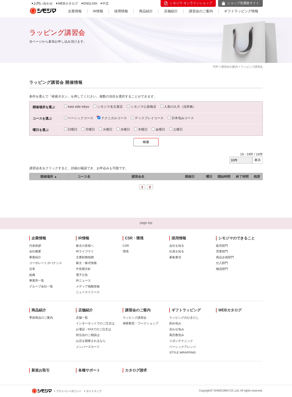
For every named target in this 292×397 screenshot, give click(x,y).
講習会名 (138, 176)
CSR (126, 245)
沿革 (32, 269)
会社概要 (35, 251)
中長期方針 (83, 269)
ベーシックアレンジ (182, 346)
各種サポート (89, 370)
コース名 (84, 176)
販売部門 (222, 245)
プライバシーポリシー (68, 391)
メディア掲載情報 (88, 286)
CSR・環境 (134, 238)
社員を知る (176, 251)
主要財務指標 (85, 257)
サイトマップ (93, 391)
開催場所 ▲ (48, 176)
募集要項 (175, 257)
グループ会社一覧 (41, 286)
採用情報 (121, 11)
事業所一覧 (36, 280)
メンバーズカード (88, 346)
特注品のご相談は (88, 335)
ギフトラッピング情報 (241, 11)
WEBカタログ (68, 3)
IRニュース (83, 280)
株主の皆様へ (85, 245)
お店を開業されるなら (91, 341)
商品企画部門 (225, 257)
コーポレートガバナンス (45, 263)
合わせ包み (176, 329)
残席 (257, 176)
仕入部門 (222, 263)
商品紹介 (146, 11)
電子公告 (82, 275)
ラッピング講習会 (134, 317)
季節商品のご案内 (41, 317)
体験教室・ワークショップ (140, 323)
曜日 (209, 176)
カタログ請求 (136, 370)
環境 (126, 251)
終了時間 (242, 176)
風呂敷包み (176, 335)
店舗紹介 (171, 11)
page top (146, 223)
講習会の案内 (229, 66)
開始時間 (224, 176)
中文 (105, 3)
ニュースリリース (88, 292)
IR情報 (98, 11)
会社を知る (176, 245)
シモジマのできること (236, 238)
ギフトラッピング (186, 310)
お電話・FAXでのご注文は (93, 329)
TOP (215, 66)
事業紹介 (35, 257)
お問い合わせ (43, 3)
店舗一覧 (82, 317)
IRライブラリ (85, 251)
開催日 (190, 176)
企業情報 (75, 11)
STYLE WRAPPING (182, 352)
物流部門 (222, 269)
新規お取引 (40, 370)
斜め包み (175, 323)
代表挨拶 (35, 245)
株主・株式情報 (86, 263)
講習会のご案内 (201, 11)
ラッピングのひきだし (184, 317)
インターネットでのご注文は (95, 323)
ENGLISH (90, 3)
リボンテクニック (181, 341)
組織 (32, 275)
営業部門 (222, 251)
